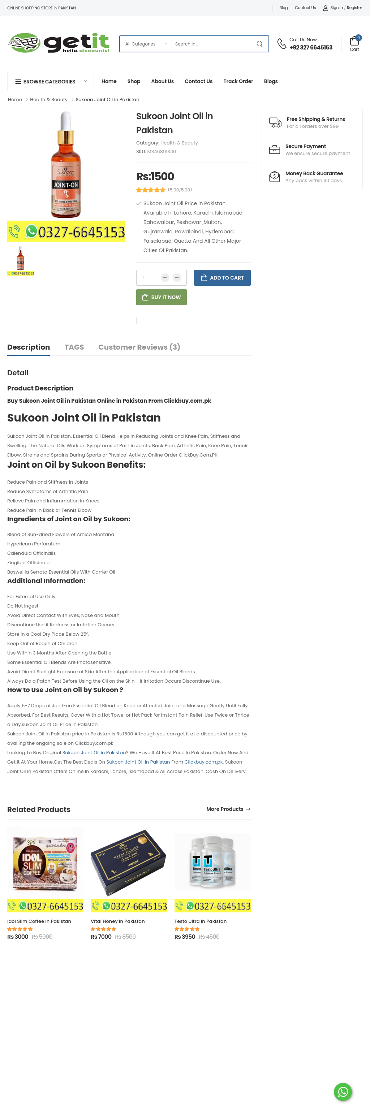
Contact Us (305, 7)
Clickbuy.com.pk (204, 762)
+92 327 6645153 (310, 47)
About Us (162, 81)
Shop (134, 81)
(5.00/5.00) (180, 190)
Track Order (238, 81)
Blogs (271, 81)
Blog (284, 7)
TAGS (74, 347)
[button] (50, 81)
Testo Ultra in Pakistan (201, 921)
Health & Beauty (179, 142)
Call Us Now (303, 39)
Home (109, 81)
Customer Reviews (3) (140, 347)
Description (28, 347)
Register (354, 7)
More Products (225, 810)
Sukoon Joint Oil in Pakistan (94, 752)
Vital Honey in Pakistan (118, 921)
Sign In (333, 7)
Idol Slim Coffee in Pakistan (39, 921)
